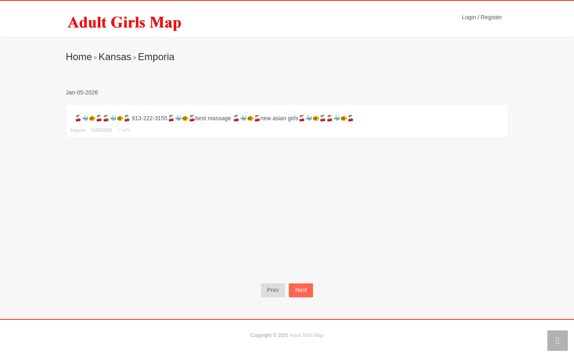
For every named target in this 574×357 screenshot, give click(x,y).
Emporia (156, 56)
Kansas (115, 56)
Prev (273, 290)
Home (79, 56)
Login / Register (482, 17)
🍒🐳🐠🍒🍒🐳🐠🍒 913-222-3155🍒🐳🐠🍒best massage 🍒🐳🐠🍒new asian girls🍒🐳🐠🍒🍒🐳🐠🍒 (214, 118)
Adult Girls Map (307, 335)
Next (301, 290)
